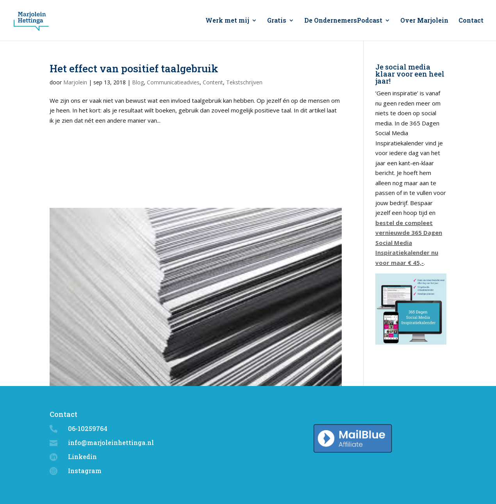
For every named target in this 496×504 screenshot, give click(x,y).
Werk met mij (227, 21)
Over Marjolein (424, 21)
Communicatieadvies (173, 82)
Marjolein (75, 82)
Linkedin (82, 456)
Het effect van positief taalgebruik (134, 68)
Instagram (85, 470)
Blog (138, 82)
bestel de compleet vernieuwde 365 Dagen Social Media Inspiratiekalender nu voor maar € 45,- (408, 242)
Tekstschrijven (244, 82)
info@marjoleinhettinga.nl (111, 442)
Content (213, 82)
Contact (471, 21)
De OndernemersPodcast (343, 21)
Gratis (276, 21)
